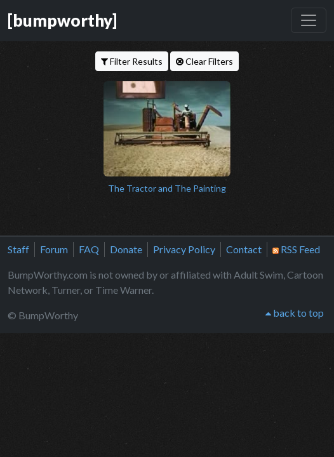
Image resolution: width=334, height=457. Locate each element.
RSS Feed (296, 249)
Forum (54, 249)
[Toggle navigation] (308, 20)
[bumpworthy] (62, 20)
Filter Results (132, 61)
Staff (18, 249)
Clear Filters (204, 61)
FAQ (89, 249)
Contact (244, 249)
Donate (126, 249)
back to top (294, 313)
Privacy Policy (184, 249)
